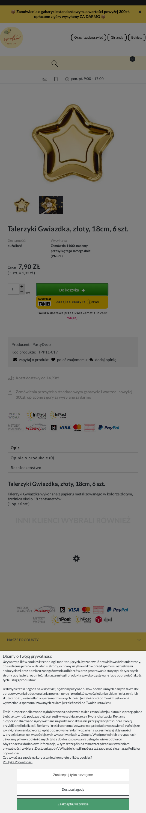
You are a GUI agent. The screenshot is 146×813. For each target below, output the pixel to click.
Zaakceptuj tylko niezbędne (73, 775)
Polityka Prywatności (17, 762)
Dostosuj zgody (73, 790)
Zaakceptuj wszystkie (73, 804)
